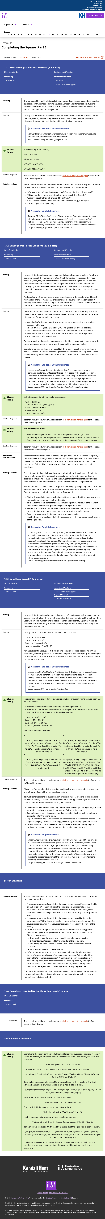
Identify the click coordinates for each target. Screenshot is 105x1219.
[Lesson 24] (97, 34)
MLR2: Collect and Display (65, 259)
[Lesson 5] (18, 34)
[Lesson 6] (21, 34)
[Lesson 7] (25, 34)
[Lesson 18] (70, 34)
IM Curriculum (96, 1)
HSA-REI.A (10, 80)
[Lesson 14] (53, 34)
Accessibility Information (58, 1193)
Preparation (10, 57)
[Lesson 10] (35, 34)
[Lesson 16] (62, 34)
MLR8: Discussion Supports (66, 85)
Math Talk (59, 80)
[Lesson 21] (83, 34)
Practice (36, 57)
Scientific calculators (63, 599)
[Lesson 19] (75, 34)
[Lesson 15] (57, 34)
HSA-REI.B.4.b (11, 259)
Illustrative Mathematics (20, 1198)
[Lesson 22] (88, 34)
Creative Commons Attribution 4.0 (59, 1198)
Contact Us (97, 5)
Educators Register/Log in (92, 10)
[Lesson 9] (31, 34)
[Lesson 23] (92, 34)
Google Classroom (94, 7)
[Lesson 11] (40, 34)
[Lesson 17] (66, 34)
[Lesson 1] (4, 34)
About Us (98, 3)
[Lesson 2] (8, 34)
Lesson (24, 57)
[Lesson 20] (79, 34)
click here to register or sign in (75, 175)
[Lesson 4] (14, 34)
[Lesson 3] (11, 34)
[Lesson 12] (44, 34)
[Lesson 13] (48, 34)
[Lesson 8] (28, 34)
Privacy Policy (42, 1193)
